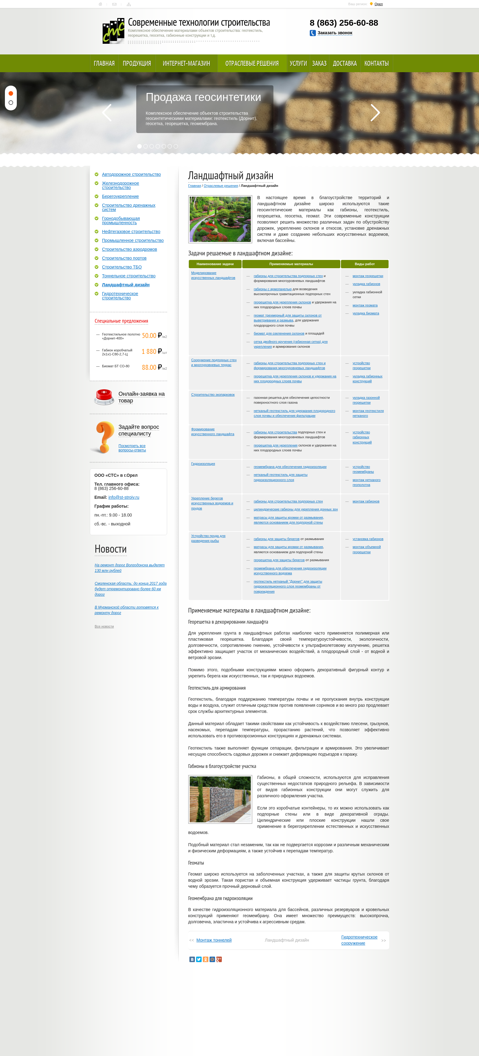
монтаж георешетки (368, 276)
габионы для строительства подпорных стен (288, 276)
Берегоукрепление (120, 196)
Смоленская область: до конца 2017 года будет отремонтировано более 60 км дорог (130, 589)
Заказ (319, 63)
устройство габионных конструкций (362, 437)
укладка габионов (366, 284)
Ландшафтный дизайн (126, 285)
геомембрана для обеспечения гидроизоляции (290, 467)
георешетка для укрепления (276, 445)
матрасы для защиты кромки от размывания (288, 547)
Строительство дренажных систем (128, 207)
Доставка (345, 63)
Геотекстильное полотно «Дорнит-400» (121, 336)
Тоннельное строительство (128, 276)
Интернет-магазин (186, 63)
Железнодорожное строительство (120, 185)
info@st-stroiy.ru (123, 497)
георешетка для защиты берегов (279, 560)
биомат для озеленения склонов (279, 333)
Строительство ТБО (122, 267)
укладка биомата (366, 313)
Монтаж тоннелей (214, 940)
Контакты (114, 4)
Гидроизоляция (203, 463)
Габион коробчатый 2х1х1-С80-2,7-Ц (117, 352)
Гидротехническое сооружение (360, 940)
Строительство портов (124, 258)
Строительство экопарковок (213, 394)
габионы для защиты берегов (277, 539)
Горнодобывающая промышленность (121, 220)
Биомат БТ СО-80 (116, 366)
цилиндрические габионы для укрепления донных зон (296, 509)
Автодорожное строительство (131, 174)
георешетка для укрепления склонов (282, 302)
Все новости (104, 626)
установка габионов (368, 539)
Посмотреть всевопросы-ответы (132, 448)
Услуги (298, 63)
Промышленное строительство (133, 240)
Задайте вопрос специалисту (139, 430)
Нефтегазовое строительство (131, 231)
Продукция (137, 63)
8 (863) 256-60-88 (344, 23)
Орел (379, 4)
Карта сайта (129, 4)
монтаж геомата (365, 305)
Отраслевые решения (252, 63)
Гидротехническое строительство (120, 295)
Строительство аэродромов (129, 249)
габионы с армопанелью (273, 289)
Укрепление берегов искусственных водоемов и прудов (212, 503)
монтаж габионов (366, 501)
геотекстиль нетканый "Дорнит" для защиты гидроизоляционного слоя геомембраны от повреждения (288, 586)
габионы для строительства (275, 432)
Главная (100, 4)
